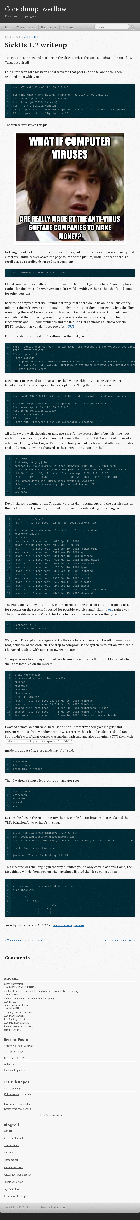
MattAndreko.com (13, 1167)
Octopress (59, 1207)
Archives (67, 27)
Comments (31, 37)
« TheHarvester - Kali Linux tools (23, 940)
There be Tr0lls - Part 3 (16, 1058)
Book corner (49, 27)
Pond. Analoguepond (15, 1070)
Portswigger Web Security (17, 1174)
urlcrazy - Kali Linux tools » (119, 940)
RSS (133, 27)
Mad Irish (8, 1152)
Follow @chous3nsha (50, 1115)
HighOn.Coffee (11, 1189)
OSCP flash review (13, 1052)
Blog (8, 27)
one (110, 609)
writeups (79, 925)
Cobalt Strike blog (13, 1182)
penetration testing (62, 925)
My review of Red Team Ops (19, 1045)
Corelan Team (11, 1145)
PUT (71, 326)
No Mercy (9, 1064)
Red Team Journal (13, 1138)
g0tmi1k (8, 1130)
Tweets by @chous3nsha (17, 1109)
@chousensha (11, 1094)
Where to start (26, 27)
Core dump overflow (35, 8)
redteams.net (11, 1160)
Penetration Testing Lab (16, 1196)
